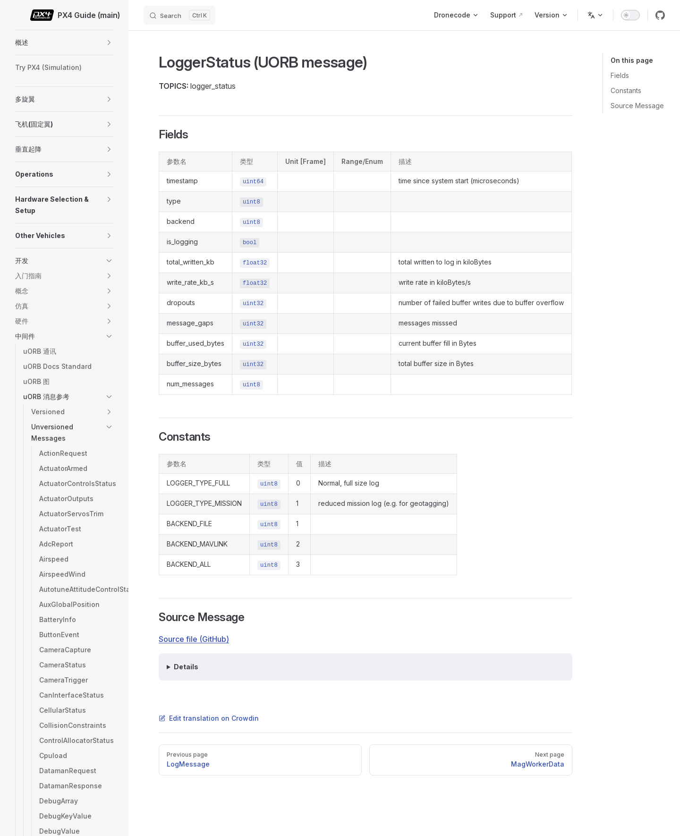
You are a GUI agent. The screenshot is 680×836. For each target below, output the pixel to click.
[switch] (630, 15)
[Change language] (595, 15)
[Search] (179, 15)
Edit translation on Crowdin (209, 718)
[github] (660, 15)
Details (186, 667)
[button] (109, 42)
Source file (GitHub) (194, 639)
